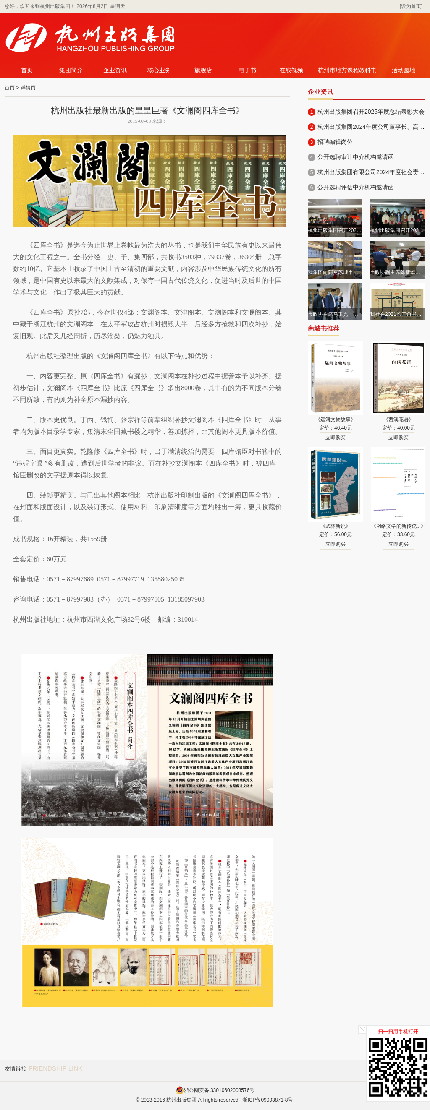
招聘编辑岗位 (335, 141)
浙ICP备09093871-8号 (267, 1100)
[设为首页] (411, 6)
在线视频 (291, 70)
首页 (27, 70)
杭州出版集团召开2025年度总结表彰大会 (371, 111)
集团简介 (71, 70)
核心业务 (159, 70)
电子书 (247, 70)
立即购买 (335, 437)
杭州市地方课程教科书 (347, 70)
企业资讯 (115, 70)
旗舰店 (203, 70)
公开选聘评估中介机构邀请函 (355, 187)
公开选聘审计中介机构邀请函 (355, 157)
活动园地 (403, 70)
